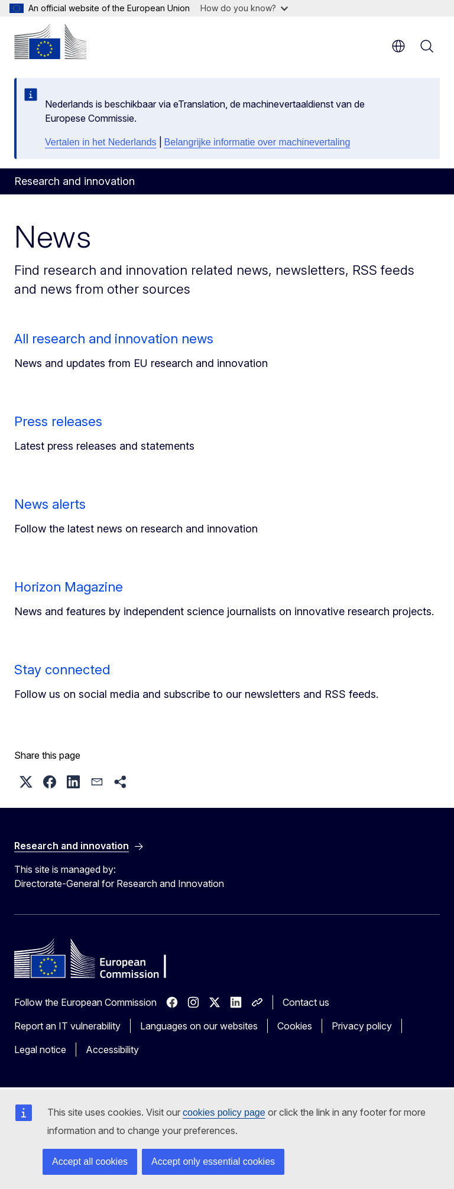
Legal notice (40, 1049)
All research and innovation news (113, 338)
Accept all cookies (90, 1161)
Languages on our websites (199, 1026)
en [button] (398, 46)
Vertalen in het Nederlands (101, 142)
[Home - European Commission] (50, 41)
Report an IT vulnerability (67, 1026)
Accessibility (112, 1049)
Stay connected (62, 669)
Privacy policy (362, 1026)
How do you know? (244, 8)
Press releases (58, 421)
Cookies (294, 1026)
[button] (26, 781)
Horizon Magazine (68, 586)
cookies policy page (224, 1112)
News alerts (50, 504)
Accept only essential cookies (213, 1161)
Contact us (306, 1002)
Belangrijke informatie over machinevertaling (257, 142)
